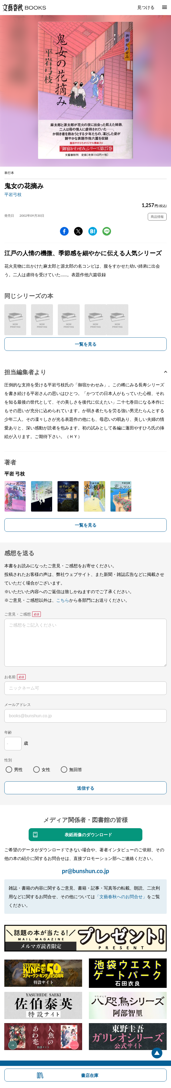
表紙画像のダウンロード (88, 834)
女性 (46, 769)
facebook (64, 231)
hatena (92, 231)
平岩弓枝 (13, 194)
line (106, 231)
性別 (8, 760)
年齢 (8, 732)
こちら (62, 600)
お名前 (10, 676)
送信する (85, 788)
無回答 (75, 769)
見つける (146, 7)
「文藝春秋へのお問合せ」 (121, 896)
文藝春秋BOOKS (24, 7)
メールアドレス (17, 704)
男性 (18, 769)
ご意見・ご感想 (17, 614)
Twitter (78, 231)
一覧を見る (85, 344)
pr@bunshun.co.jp (85, 870)
